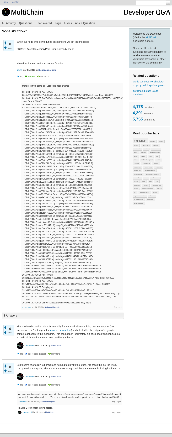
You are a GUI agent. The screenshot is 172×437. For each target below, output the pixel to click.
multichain (140, 140)
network (159, 188)
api (157, 156)
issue (135, 160)
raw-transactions (155, 152)
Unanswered (43, 23)
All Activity (9, 23)
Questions (25, 23)
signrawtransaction (140, 196)
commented (26, 307)
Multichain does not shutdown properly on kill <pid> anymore (149, 83)
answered (30, 345)
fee (135, 192)
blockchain (137, 149)
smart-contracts (144, 192)
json (157, 181)
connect (136, 163)
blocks (136, 181)
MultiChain (151, 37)
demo (143, 181)
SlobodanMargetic (47, 70)
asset (135, 156)
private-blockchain (147, 188)
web (150, 181)
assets (161, 141)
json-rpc (155, 145)
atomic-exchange (150, 170)
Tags (58, 23)
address (143, 152)
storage (146, 185)
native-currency (157, 185)
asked (19, 70)
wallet (146, 149)
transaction (137, 167)
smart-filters (148, 167)
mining (143, 156)
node (150, 156)
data (145, 178)
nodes (158, 160)
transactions (145, 145)
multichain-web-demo (152, 174)
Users (68, 23)
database (137, 185)
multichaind (146, 163)
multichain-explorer (147, 160)
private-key (137, 170)
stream (136, 145)
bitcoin (136, 188)
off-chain (152, 196)
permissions (155, 149)
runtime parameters (60, 330)
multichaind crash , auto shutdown (145, 92)
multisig (156, 163)
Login (5, 2)
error (135, 152)
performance (155, 178)
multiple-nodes (138, 199)
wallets (155, 192)
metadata (158, 167)
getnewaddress (138, 203)
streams (152, 141)
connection (137, 178)
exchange (150, 199)
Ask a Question (85, 23)
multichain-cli (138, 174)
